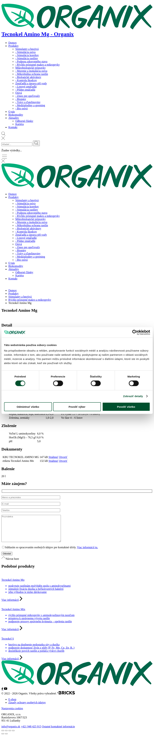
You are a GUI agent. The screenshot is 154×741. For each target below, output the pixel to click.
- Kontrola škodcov (26, 80)
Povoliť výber (77, 406)
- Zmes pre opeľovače (27, 95)
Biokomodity (15, 114)
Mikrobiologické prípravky (30, 67)
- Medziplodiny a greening (30, 105)
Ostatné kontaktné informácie (58, 731)
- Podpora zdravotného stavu (31, 61)
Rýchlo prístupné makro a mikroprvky (29, 299)
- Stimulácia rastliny (26, 58)
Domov (12, 42)
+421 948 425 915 (31, 731)
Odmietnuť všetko (28, 406)
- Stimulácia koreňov (27, 55)
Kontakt (12, 127)
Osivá (18, 92)
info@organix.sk (10, 731)
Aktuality (13, 117)
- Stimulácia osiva (25, 52)
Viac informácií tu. (87, 552)
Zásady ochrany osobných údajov (27, 707)
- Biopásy (20, 99)
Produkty (13, 45)
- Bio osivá (21, 108)
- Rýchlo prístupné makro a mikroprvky (37, 64)
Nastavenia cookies (12, 713)
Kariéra (19, 124)
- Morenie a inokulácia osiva (31, 70)
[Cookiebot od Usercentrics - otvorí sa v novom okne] (134, 332)
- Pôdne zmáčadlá (25, 89)
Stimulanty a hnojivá (27, 48)
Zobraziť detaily (133, 396)
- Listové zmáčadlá (26, 86)
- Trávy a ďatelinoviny (27, 102)
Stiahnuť (53, 457)
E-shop (12, 704)
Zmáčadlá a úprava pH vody (31, 83)
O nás (11, 111)
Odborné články (24, 120)
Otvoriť (63, 457)
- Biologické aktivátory (28, 77)
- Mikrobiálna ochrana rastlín (31, 74)
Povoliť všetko (126, 406)
